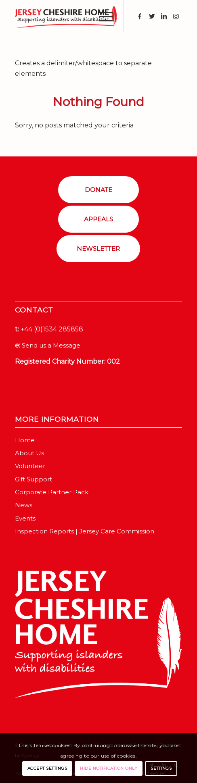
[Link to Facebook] (140, 16)
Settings (161, 768)
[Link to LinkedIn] (164, 16)
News (23, 505)
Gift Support (33, 479)
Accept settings (47, 768)
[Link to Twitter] (152, 16)
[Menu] (102, 16)
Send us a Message (51, 345)
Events (25, 518)
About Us (29, 453)
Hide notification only (108, 768)
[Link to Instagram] (176, 16)
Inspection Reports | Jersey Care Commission (84, 531)
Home (25, 440)
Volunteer (30, 466)
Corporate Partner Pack (51, 492)
